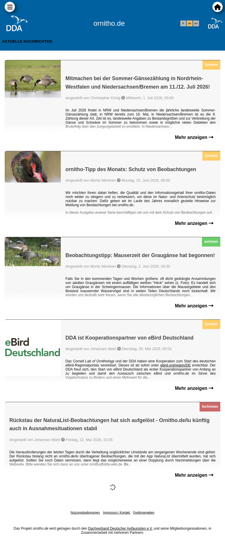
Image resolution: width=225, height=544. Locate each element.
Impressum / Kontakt (116, 512)
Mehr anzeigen (194, 137)
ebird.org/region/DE (175, 365)
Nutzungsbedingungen (85, 512)
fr (183, 23)
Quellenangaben (143, 512)
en (196, 23)
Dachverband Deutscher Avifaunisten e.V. (120, 528)
